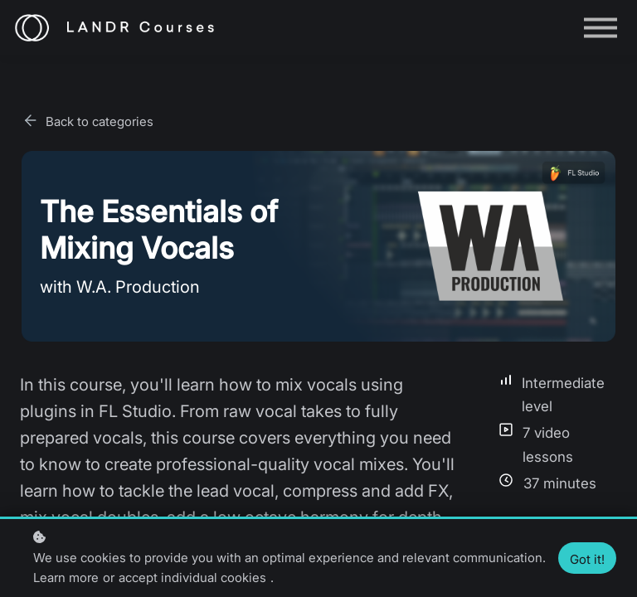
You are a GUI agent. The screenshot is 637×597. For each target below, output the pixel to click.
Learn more (66, 577)
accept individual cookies (192, 577)
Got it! (587, 559)
